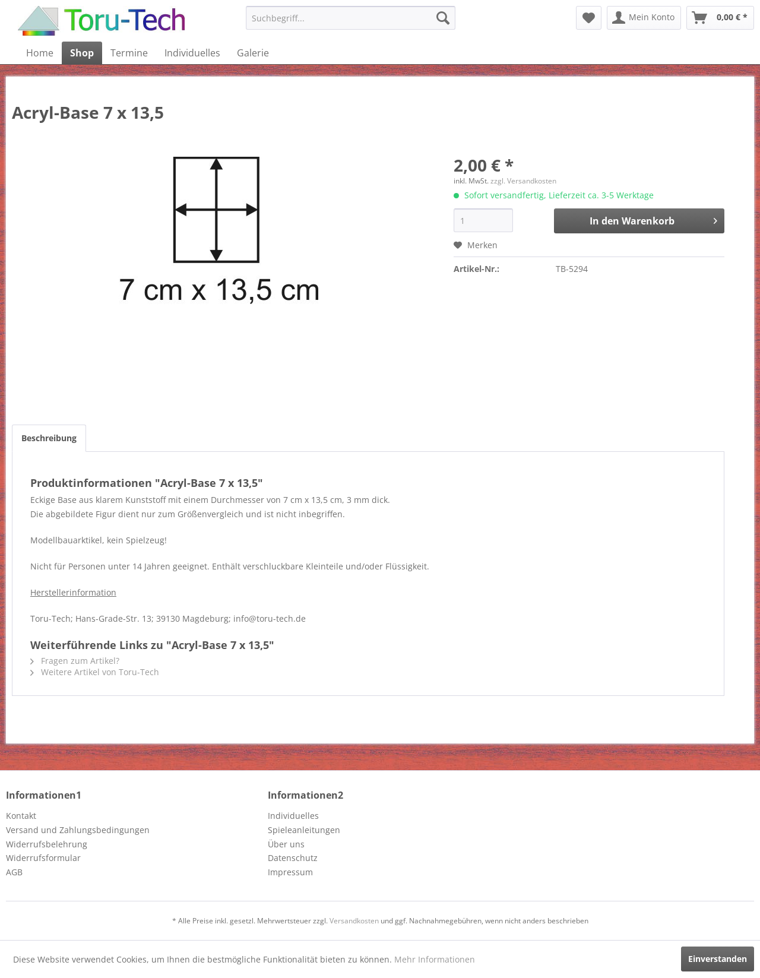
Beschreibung (49, 438)
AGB (14, 872)
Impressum (290, 872)
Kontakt (21, 815)
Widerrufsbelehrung (46, 844)
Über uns (286, 844)
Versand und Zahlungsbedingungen (78, 829)
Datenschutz (293, 857)
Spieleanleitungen (304, 829)
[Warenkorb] (720, 18)
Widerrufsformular (43, 857)
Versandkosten (354, 921)
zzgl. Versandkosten (523, 181)
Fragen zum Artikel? (74, 660)
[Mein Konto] (644, 18)
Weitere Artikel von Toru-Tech (94, 672)
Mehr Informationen (434, 959)
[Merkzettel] (588, 18)
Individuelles (293, 815)
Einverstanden (717, 958)
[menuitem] (350, 18)
